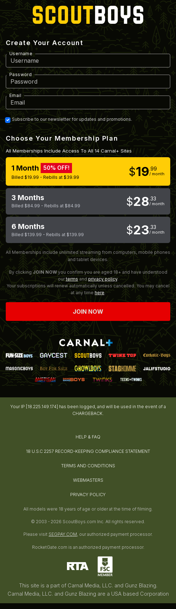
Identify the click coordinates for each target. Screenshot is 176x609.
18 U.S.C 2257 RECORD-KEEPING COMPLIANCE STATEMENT (88, 451)
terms (72, 279)
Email (15, 95)
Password (20, 74)
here (99, 292)
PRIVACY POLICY (88, 494)
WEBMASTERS (88, 480)
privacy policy (102, 279)
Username (20, 53)
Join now (88, 311)
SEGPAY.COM (63, 534)
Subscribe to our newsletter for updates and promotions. (72, 119)
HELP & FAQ (88, 437)
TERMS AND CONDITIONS (88, 465)
